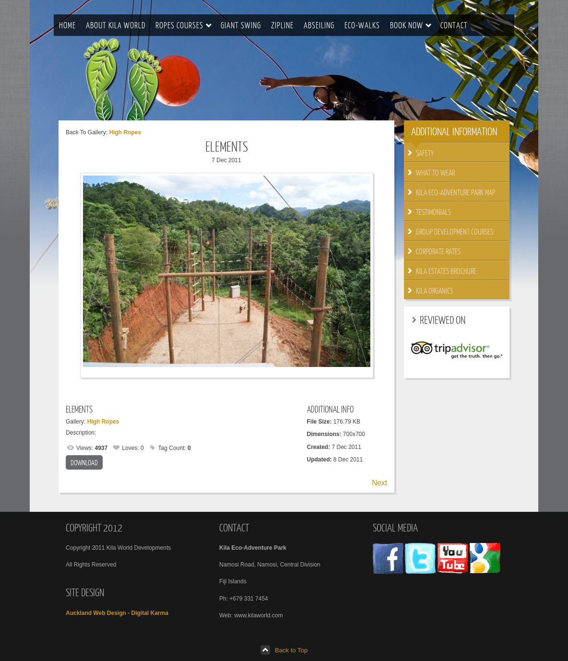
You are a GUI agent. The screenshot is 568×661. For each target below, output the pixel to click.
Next (379, 483)
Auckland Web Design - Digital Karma (117, 613)
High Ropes (125, 132)
